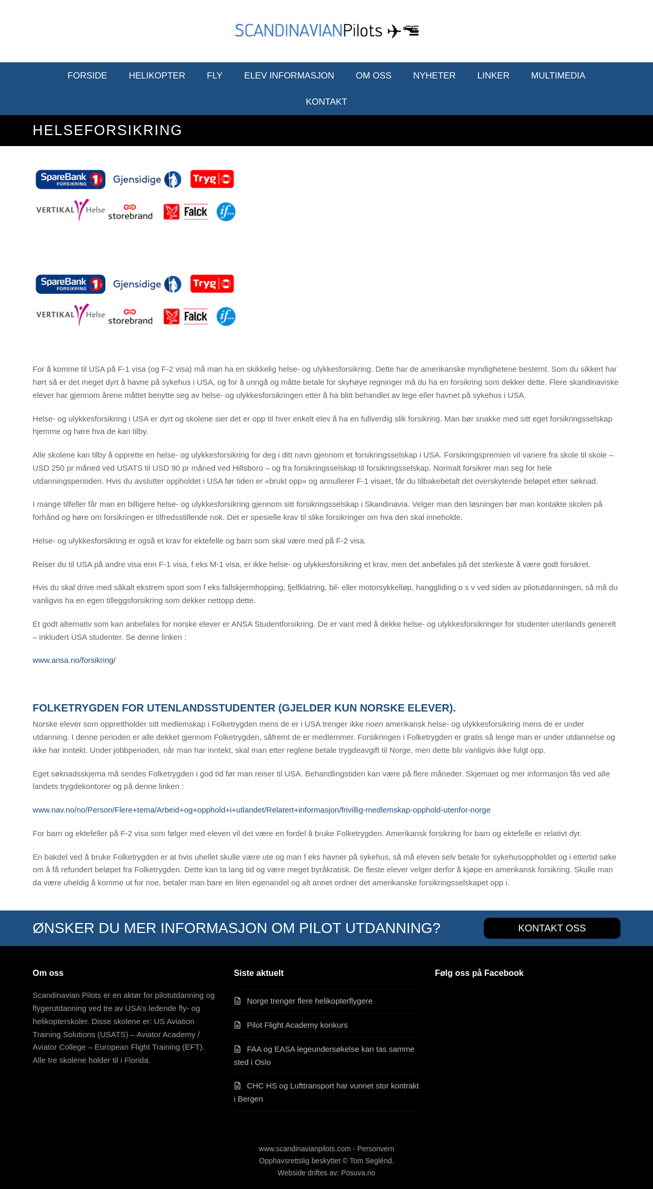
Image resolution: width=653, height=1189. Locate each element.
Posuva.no (358, 1173)
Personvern (375, 1148)
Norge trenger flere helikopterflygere (309, 1000)
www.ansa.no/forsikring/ (73, 659)
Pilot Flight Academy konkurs (297, 1024)
